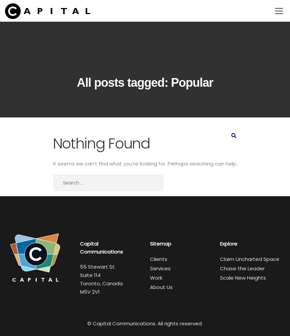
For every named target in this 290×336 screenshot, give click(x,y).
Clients (158, 259)
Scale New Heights (243, 277)
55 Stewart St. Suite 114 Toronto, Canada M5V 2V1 (101, 279)
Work (156, 277)
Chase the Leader (242, 268)
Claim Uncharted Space (249, 259)
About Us (161, 287)
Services (160, 268)
